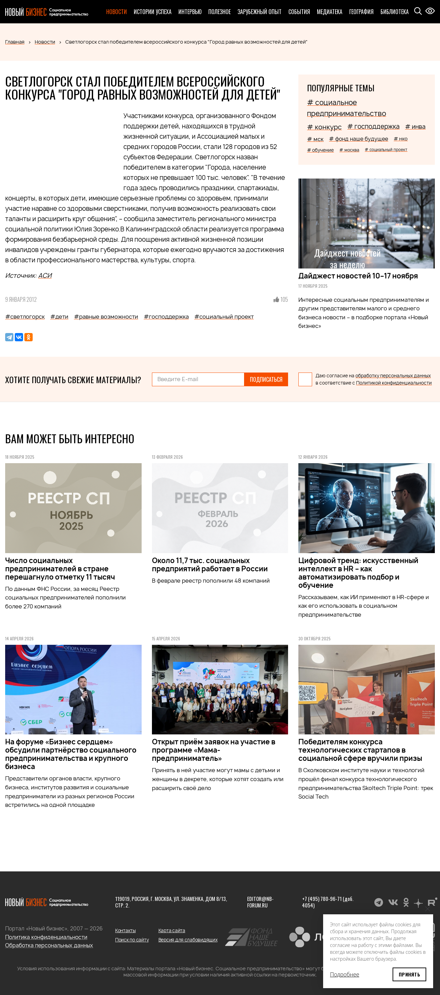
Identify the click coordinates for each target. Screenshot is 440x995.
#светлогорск (25, 316)
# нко (401, 138)
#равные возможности (106, 316)
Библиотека (395, 12)
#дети (59, 316)
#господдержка (166, 316)
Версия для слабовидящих (188, 940)
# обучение (320, 150)
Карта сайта (171, 930)
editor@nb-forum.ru (260, 902)
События (299, 12)
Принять (409, 974)
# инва (415, 126)
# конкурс (324, 127)
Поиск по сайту (131, 940)
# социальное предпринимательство (346, 108)
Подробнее (344, 974)
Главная (14, 41)
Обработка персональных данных (49, 945)
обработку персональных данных (393, 376)
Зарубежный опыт (260, 12)
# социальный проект (386, 149)
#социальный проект (224, 316)
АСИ (45, 275)
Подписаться (266, 379)
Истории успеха (153, 12)
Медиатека (329, 12)
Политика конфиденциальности (46, 937)
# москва (349, 150)
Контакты (125, 930)
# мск (315, 139)
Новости (116, 12)
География (361, 12)
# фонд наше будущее (358, 138)
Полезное (219, 12)
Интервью (189, 12)
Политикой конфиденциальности (394, 383)
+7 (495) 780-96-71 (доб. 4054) (327, 902)
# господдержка (373, 126)
